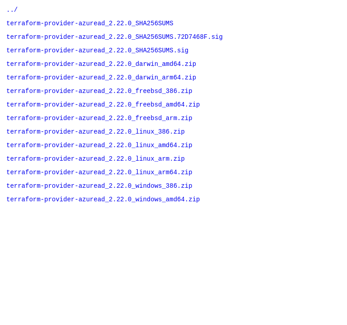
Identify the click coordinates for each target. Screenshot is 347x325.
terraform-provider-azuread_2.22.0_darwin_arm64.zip (101, 85)
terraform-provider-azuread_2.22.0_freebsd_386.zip (99, 100)
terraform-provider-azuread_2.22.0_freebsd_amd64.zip (103, 115)
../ (12, 10)
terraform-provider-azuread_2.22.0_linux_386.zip (95, 144)
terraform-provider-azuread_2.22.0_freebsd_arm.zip (99, 129)
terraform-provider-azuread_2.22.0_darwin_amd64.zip (101, 70)
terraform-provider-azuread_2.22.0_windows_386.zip (99, 204)
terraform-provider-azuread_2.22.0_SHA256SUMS (90, 25)
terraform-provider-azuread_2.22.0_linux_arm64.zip (99, 189)
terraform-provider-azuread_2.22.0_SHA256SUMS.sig (97, 55)
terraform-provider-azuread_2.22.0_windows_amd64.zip (103, 219)
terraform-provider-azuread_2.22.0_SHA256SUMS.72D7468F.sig (114, 40)
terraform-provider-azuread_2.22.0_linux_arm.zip (95, 174)
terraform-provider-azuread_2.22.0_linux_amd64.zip (99, 159)
